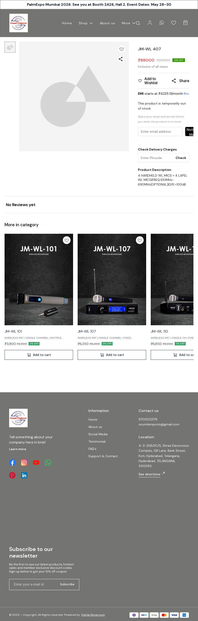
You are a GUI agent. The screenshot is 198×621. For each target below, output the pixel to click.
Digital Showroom (93, 615)
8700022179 (148, 419)
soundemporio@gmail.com (159, 424)
